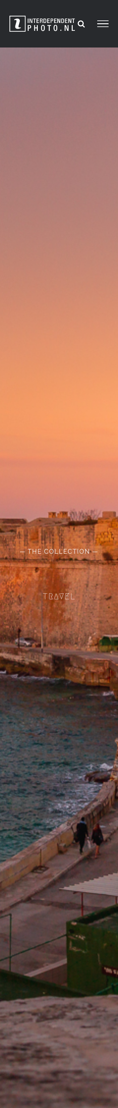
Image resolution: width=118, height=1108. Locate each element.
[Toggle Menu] (103, 23)
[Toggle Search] (81, 23)
